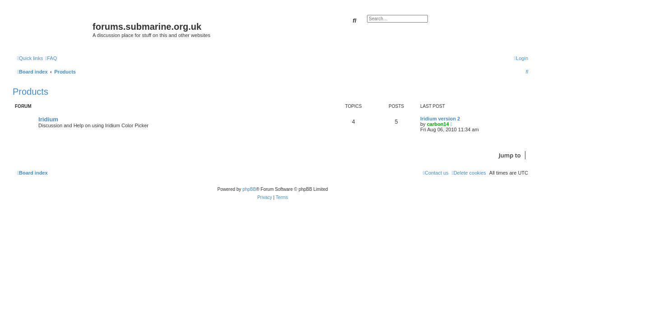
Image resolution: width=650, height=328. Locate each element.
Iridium (48, 119)
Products (30, 92)
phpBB (249, 189)
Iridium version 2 (440, 118)
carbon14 (438, 124)
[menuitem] (51, 58)
